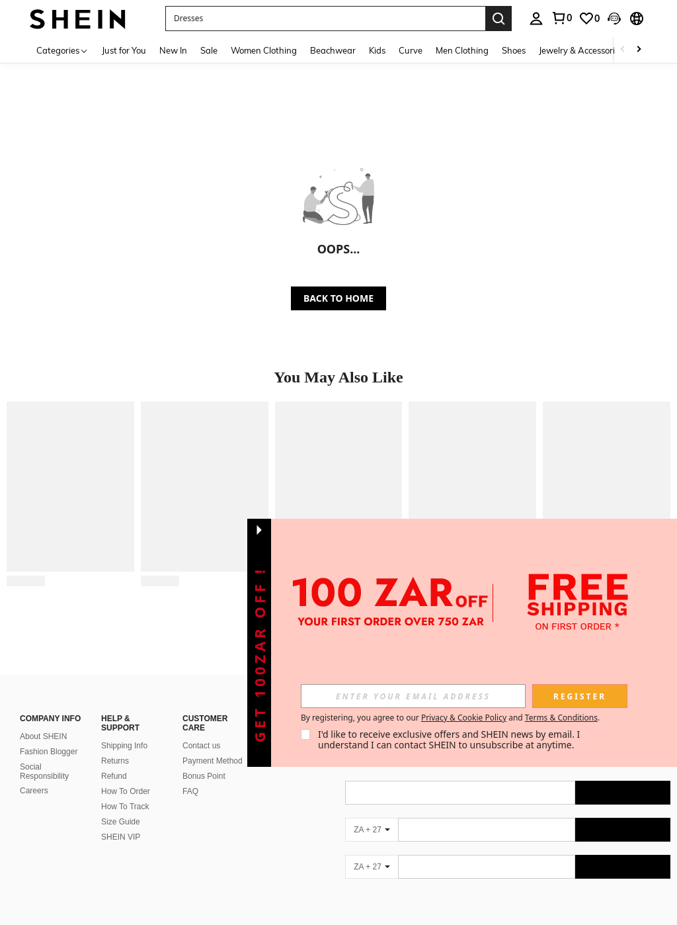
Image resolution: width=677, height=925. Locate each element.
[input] (413, 696)
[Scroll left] (622, 50)
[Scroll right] (638, 50)
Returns (115, 761)
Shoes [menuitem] (514, 50)
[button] (325, 18)
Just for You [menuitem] (124, 50)
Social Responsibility (44, 771)
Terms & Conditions (561, 717)
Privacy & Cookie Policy (463, 717)
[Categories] (62, 50)
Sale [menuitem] (209, 50)
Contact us (201, 745)
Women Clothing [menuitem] (264, 50)
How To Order (125, 791)
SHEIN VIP (120, 837)
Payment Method (212, 761)
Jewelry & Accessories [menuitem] (581, 50)
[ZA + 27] (371, 830)
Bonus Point (203, 776)
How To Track (125, 806)
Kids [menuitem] (377, 50)
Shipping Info (124, 745)
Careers (34, 790)
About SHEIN (43, 736)
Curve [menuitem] (410, 50)
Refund (114, 776)
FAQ (190, 791)
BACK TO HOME (338, 298)
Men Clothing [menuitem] (462, 50)
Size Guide (120, 821)
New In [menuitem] (173, 50)
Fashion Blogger (48, 751)
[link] (561, 18)
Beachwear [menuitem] (333, 50)
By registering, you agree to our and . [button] (450, 718)
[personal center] (536, 18)
